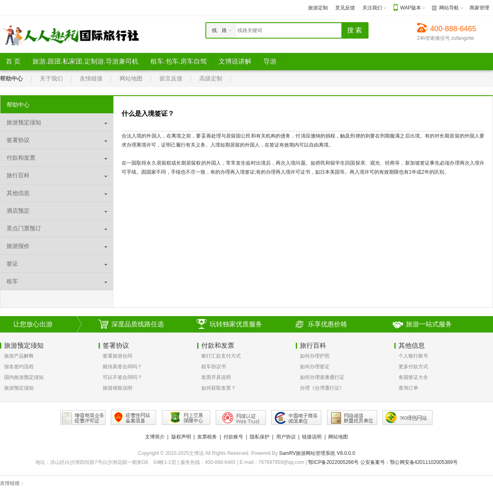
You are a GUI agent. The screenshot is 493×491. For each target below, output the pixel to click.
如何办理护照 (314, 356)
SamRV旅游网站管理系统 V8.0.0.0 (317, 453)
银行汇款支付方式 (221, 356)
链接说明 (312, 437)
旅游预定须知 (19, 388)
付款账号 (233, 437)
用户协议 (286, 437)
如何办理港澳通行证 (322, 377)
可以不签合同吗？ (122, 377)
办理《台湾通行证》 (322, 388)
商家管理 (479, 8)
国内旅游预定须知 (24, 377)
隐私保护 (260, 437)
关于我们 (51, 78)
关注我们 (372, 8)
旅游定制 (318, 8)
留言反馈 (170, 78)
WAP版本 (410, 8)
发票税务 (207, 437)
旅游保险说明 (117, 388)
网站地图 (131, 78)
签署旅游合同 (117, 356)
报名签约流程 (19, 366)
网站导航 (449, 8)
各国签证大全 (413, 377)
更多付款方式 (413, 366)
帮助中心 (11, 78)
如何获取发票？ (218, 388)
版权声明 (181, 437)
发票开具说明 (216, 377)
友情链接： (12, 483)
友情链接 (91, 78)
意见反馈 (345, 8)
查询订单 (408, 388)
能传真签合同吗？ (122, 366)
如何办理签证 (314, 366)
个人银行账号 (413, 356)
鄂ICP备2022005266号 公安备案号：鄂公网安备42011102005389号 (383, 462)
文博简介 (155, 437)
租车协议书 (213, 366)
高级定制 (210, 78)
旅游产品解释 (19, 356)
